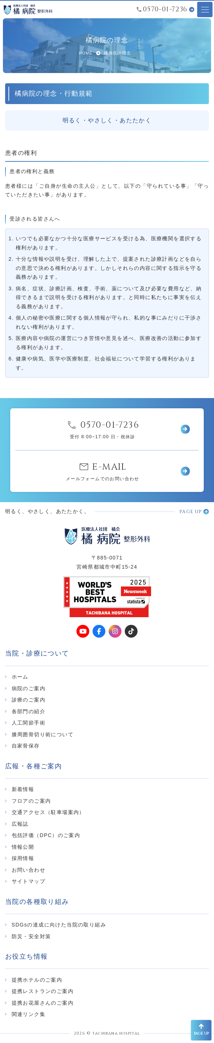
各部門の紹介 (28, 711)
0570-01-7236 (165, 9)
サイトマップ (28, 881)
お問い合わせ (28, 870)
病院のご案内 (28, 688)
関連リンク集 (28, 1014)
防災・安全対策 (31, 936)
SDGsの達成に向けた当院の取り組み (59, 925)
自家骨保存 (26, 746)
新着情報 (23, 789)
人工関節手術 (28, 723)
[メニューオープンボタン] (205, 9)
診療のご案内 (28, 700)
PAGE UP (190, 512)
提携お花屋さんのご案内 (43, 1003)
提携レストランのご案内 (43, 991)
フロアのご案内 (31, 801)
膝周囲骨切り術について (43, 734)
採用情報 (23, 858)
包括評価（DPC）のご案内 (46, 835)
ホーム (20, 677)
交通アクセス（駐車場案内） (48, 812)
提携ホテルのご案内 (37, 980)
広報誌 (20, 824)
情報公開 (23, 847)
